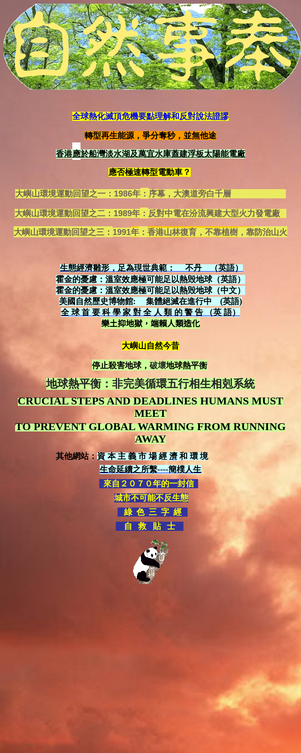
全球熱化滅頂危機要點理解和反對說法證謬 (150, 116)
